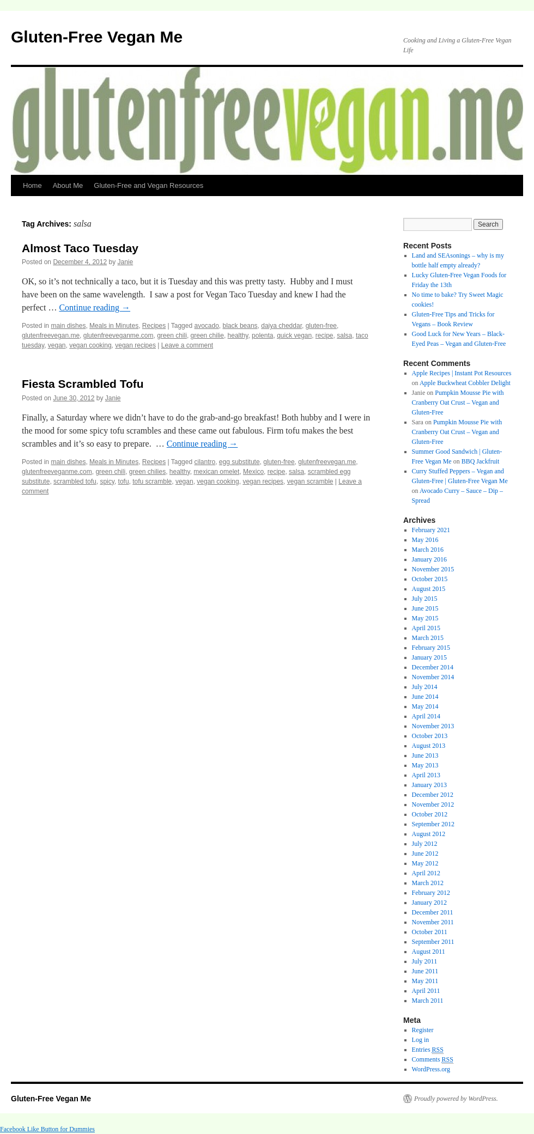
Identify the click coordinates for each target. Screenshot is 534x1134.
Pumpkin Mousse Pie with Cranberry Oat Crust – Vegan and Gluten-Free (458, 402)
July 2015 (425, 598)
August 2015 (429, 589)
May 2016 (425, 540)
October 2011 (429, 932)
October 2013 (430, 736)
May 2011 (425, 981)
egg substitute (239, 462)
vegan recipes (135, 345)
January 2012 (429, 902)
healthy (238, 335)
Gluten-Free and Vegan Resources (148, 185)
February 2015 (431, 647)
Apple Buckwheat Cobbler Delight (465, 383)
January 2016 (429, 559)
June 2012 (425, 853)
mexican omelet (216, 471)
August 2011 (428, 951)
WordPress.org (431, 1069)
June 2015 (425, 608)
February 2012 (431, 893)
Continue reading (94, 307)
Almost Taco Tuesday (80, 248)
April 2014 (426, 716)
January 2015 (429, 657)
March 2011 (428, 1000)
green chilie (207, 335)
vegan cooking (90, 345)
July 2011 (425, 961)
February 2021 (431, 530)
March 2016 (428, 549)
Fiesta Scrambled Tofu (83, 383)
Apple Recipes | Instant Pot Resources (462, 373)
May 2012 (425, 863)
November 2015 (433, 569)
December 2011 (432, 912)
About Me (68, 185)
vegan (57, 345)
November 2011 (433, 922)
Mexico (253, 471)
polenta (262, 335)
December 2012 (432, 794)
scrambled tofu (74, 481)
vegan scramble (310, 481)
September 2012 (433, 824)
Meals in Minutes (113, 326)
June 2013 (425, 755)
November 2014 (433, 677)
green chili (172, 335)
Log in (420, 1040)
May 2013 (425, 765)
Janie (126, 262)
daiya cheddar (281, 326)
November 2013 (433, 726)
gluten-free (321, 326)
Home (32, 185)
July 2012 (425, 844)
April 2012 (426, 873)
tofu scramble (152, 481)
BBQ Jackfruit (481, 461)
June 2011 (425, 971)
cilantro (204, 462)
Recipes (154, 326)
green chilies (147, 471)
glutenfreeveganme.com (118, 335)
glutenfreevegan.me (51, 335)
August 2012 (429, 834)
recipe (324, 335)
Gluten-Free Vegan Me (97, 37)
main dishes (68, 326)
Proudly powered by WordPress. (456, 1098)
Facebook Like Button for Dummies (47, 1129)
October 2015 (430, 579)
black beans (240, 326)
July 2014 (425, 687)
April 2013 (426, 775)
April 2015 (426, 628)
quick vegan (294, 335)
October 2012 (430, 814)
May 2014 (425, 706)
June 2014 (425, 696)
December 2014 (432, 667)
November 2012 (433, 804)
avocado (206, 326)
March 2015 (428, 638)
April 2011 (426, 991)
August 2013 (429, 745)
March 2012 (428, 883)
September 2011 (433, 942)
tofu (123, 481)
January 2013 (429, 785)
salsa (344, 335)
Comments (432, 1060)
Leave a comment (187, 345)
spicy (107, 481)
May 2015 (425, 618)
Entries (428, 1050)
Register (423, 1030)
